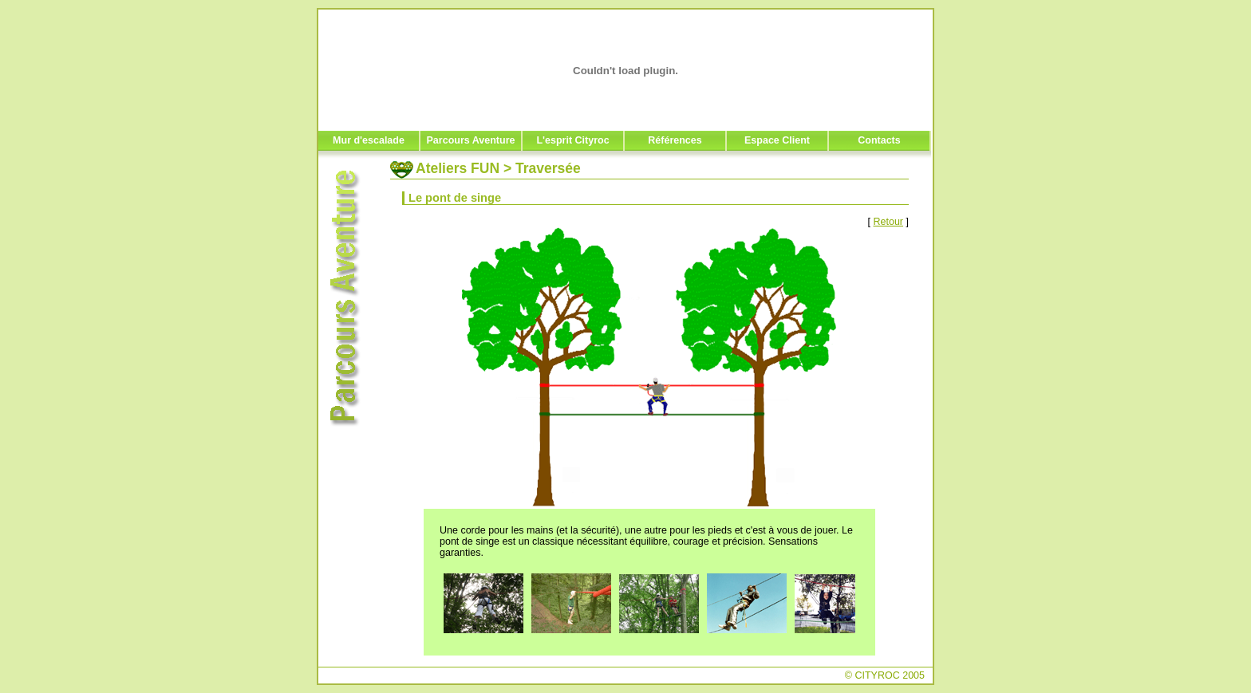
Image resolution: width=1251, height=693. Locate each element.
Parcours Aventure (471, 140)
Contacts (879, 140)
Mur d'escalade (369, 140)
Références (674, 140)
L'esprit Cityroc (572, 140)
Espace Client (777, 140)
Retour (889, 221)
